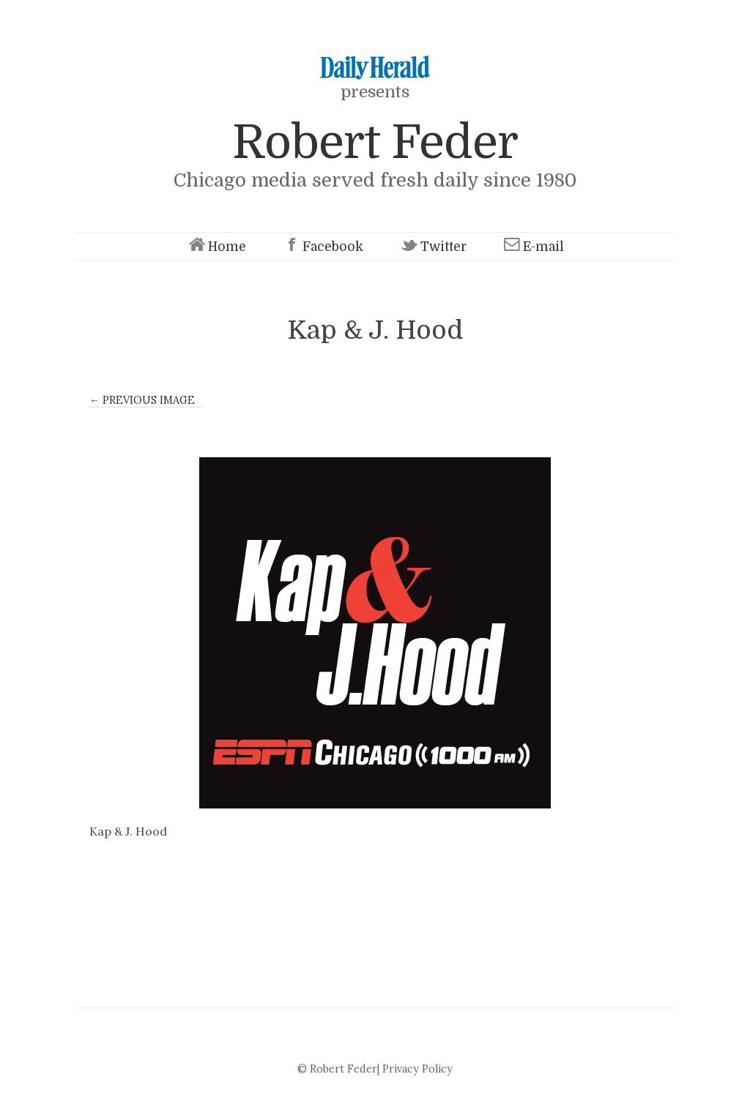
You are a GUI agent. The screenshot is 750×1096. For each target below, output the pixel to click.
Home (216, 247)
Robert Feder (375, 142)
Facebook (322, 247)
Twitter (432, 247)
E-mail (532, 247)
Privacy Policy (417, 1069)
